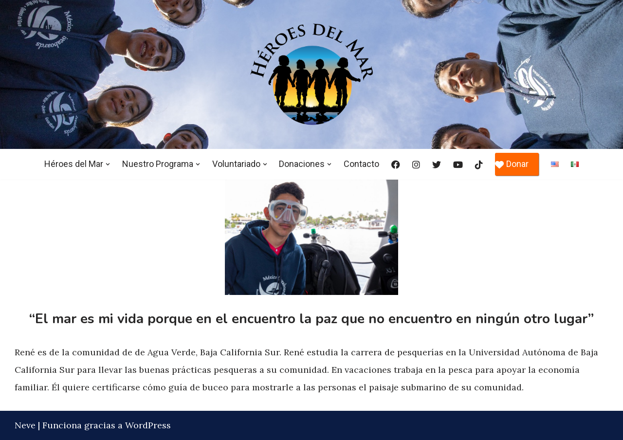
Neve (25, 425)
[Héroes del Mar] (311, 74)
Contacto (362, 164)
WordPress (148, 425)
